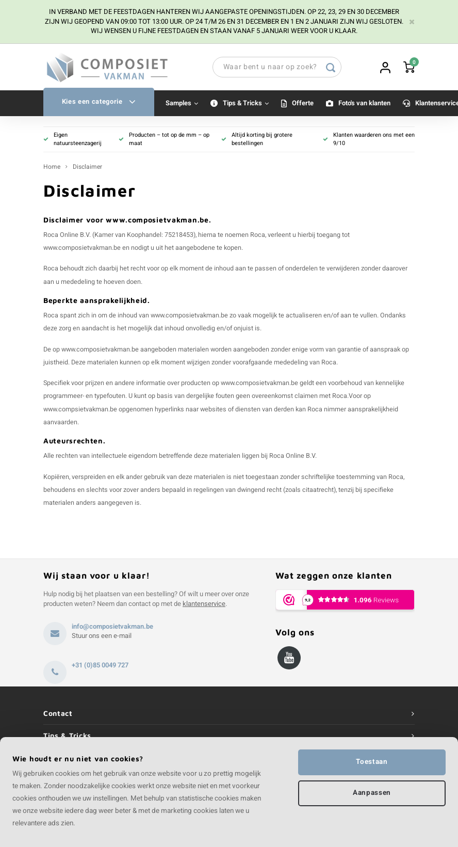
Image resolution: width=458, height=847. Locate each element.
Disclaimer (87, 167)
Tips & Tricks (246, 103)
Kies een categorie (99, 102)
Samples (182, 103)
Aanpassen (372, 793)
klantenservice (204, 604)
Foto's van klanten (364, 103)
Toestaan (371, 762)
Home (51, 167)
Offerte (303, 103)
